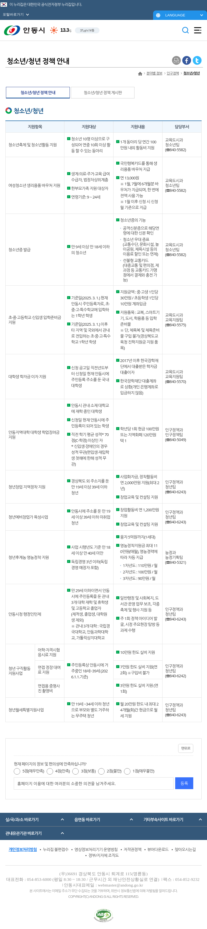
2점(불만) (114, 771)
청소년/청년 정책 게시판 (103, 92)
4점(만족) (62, 771)
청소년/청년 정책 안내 (37, 92)
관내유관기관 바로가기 (23, 833)
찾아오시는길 (185, 849)
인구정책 (173, 73)
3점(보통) (88, 771)
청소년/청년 (191, 73)
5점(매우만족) (33, 771)
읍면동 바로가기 (87, 819)
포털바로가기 (13, 14)
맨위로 (185, 748)
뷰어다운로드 (158, 849)
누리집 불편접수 (55, 849)
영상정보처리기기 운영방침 (96, 849)
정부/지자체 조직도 (103, 855)
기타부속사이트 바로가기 (163, 819)
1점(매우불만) (143, 771)
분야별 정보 (154, 73)
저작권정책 (133, 849)
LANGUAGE (175, 15)
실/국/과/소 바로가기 (21, 819)
